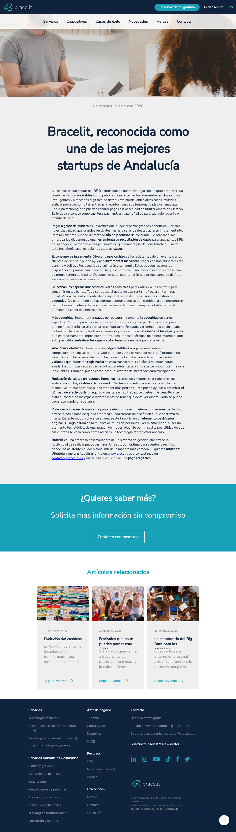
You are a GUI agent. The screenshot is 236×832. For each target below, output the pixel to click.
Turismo (93, 718)
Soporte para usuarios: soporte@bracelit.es (163, 733)
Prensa (92, 777)
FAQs (91, 761)
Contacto (137, 710)
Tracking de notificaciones (47, 813)
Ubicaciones (96, 789)
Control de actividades (44, 805)
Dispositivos (77, 21)
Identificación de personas (47, 789)
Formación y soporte (43, 821)
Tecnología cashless (43, 718)
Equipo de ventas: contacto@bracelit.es (160, 726)
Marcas (162, 21)
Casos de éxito (107, 21)
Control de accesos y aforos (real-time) (53, 728)
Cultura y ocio (97, 726)
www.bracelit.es (120, 453)
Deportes (94, 733)
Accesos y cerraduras (44, 797)
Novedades (138, 21)
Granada (93, 805)
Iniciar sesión (213, 7)
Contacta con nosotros (118, 537)
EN (231, 7)
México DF (95, 813)
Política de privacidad (157, 805)
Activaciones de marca (44, 773)
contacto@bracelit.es (67, 458)
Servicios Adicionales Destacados (53, 758)
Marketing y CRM (41, 766)
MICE (91, 741)
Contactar (185, 21)
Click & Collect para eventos (49, 746)
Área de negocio (99, 710)
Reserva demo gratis (146, 718)
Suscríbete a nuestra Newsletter (155, 744)
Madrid (92, 797)
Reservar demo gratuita (177, 7)
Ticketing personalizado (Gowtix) (52, 738)
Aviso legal (138, 805)
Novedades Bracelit (101, 769)
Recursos (94, 753)
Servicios (35, 710)
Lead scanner (38, 781)
